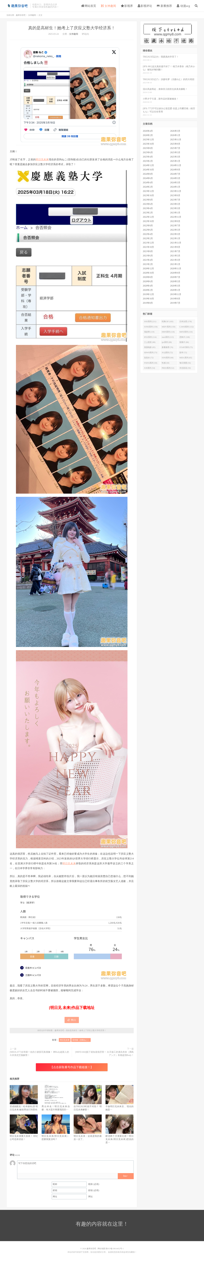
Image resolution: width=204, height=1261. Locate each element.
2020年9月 (175, 273)
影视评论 (145, 5)
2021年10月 (148, 247)
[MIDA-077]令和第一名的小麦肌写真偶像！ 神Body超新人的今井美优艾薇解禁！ (39, 1053)
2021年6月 (148, 255)
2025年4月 (148, 157)
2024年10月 (148, 169)
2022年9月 (175, 221)
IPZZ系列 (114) (150, 337)
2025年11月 (175, 139)
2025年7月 (175, 148)
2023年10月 (148, 195)
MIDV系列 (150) (168, 327)
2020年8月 (148, 277)
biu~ (125, 1176)
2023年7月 (175, 200)
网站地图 (101, 1248)
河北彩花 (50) (185, 368)
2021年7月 (175, 251)
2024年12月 (148, 165)
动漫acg (183, 5)
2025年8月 (148, 148)
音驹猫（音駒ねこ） (81, 1040)
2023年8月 (148, 200)
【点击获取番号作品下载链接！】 (71, 1067)
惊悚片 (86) (184, 342)
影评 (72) (183, 352)
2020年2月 (148, 290)
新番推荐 (164, 5)
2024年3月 (175, 182)
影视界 (127, 5)
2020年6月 (148, 281)
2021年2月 (148, 264)
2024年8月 (148, 174)
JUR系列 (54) (149, 368)
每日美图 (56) (185, 363)
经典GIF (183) (167, 321)
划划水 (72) (148, 358)
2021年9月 (175, 247)
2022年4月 (148, 234)
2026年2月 (148, 135)
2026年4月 (148, 131)
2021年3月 (175, 260)
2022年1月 (175, 238)
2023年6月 (148, 204)
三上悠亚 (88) (149, 342)
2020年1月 (175, 290)
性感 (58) (165, 363)
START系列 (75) (186, 347)
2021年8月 (148, 251)
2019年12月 (148, 294)
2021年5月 (175, 255)
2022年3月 (175, 234)
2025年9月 (175, 144)
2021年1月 (175, 264)
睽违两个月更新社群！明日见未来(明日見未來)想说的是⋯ (120, 1139)
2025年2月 (148, 161)
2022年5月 (175, 230)
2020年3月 (175, 286)
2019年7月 (175, 303)
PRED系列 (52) (168, 368)
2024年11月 (175, 165)
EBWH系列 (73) (150, 352)
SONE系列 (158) (150, 327)
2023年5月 (175, 204)
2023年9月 (175, 195)
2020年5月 (175, 281)
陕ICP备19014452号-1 (115, 1248)
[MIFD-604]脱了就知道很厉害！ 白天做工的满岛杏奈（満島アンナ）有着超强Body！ (104, 1053)
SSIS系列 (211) (150, 321)
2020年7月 (175, 277)
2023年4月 (148, 208)
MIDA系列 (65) (185, 358)
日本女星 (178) (185, 321)
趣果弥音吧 (17, 5)
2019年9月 (175, 298)
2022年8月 (148, 225)
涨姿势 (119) (149, 332)
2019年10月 (148, 298)
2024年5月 (175, 178)
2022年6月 (148, 230)
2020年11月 (175, 268)
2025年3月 (175, 157)
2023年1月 (175, 212)
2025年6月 (148, 152)
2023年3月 (175, 208)
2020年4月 (148, 286)
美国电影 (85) (149, 347)
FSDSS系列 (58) (150, 363)
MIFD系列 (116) (186, 332)
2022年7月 (175, 225)
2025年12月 (148, 139)
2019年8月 (148, 303)
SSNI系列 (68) (167, 358)
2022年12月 (148, 217)
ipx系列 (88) (167, 342)
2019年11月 (175, 294)
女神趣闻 (108, 5)
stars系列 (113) (168, 337)
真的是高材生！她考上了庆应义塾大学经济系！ (71, 28)
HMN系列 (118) (168, 332)
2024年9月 (175, 169)
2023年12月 (148, 191)
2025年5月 (175, 152)
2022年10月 (148, 221)
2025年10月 (148, 144)
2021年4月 (148, 260)
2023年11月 (175, 191)
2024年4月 (148, 182)
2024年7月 (175, 174)
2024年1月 (175, 187)
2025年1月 (175, 161)
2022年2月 (148, 238)
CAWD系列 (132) (186, 327)
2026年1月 (175, 135)
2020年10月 (148, 273)
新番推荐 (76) (167, 347)
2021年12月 (148, 243)
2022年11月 (175, 217)
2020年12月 (148, 268)
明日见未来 (42, 159)
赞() (72, 1020)
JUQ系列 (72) (167, 352)
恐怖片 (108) (184, 337)
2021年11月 (175, 243)
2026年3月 (175, 131)
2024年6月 (148, 178)
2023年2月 (148, 212)
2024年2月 (148, 187)
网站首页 (88, 5)
